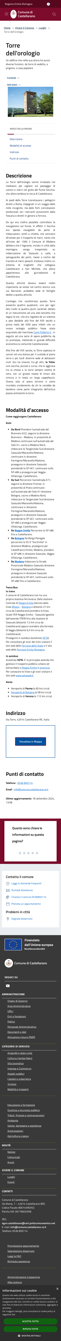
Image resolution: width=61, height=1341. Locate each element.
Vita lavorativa (15, 1063)
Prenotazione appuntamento (23, 1246)
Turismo (11, 1084)
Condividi (13, 78)
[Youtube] (8, 986)
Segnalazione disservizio (20, 1251)
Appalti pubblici (15, 1074)
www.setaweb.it (25, 675)
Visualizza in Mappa (30, 741)
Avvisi (10, 1162)
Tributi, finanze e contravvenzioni (25, 1115)
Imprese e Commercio (19, 1068)
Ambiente (12, 1120)
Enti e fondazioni (16, 1016)
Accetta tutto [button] (30, 1321)
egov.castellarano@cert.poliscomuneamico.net (28, 1223)
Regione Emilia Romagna (18, 4)
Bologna (26, 607)
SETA (45, 638)
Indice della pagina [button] (21, 128)
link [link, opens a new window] (13, 1314)
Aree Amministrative (19, 1006)
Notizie (11, 1152)
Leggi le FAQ (14, 1256)
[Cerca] (54, 14)
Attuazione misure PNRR (21, 1037)
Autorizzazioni (15, 1131)
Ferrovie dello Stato (32, 646)
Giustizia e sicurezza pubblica (23, 1110)
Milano (15, 607)
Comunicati (13, 1157)
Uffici (10, 1011)
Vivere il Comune (25, 28)
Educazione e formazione (21, 1105)
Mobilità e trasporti (18, 1089)
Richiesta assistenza (18, 1261)
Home (7, 28)
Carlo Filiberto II (43, 332)
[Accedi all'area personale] (48, 4)
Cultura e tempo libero (19, 1058)
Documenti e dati (16, 1032)
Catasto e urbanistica (19, 1079)
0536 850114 (25, 783)
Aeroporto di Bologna (22, 692)
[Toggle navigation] (6, 14)
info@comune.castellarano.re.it (31, 789)
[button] (30, 1335)
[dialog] (30, 1313)
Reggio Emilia (26, 603)
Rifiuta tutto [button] (30, 1329)
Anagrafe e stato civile (19, 1053)
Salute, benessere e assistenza (24, 1126)
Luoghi (42, 28)
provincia (45, 668)
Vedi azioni (14, 85)
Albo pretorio (14, 1282)
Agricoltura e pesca (18, 1136)
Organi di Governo (17, 1001)
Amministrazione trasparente (23, 1277)
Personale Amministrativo (21, 1027)
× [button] (57, 1289)
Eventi (11, 1182)
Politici (11, 1022)
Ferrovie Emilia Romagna (31, 649)
